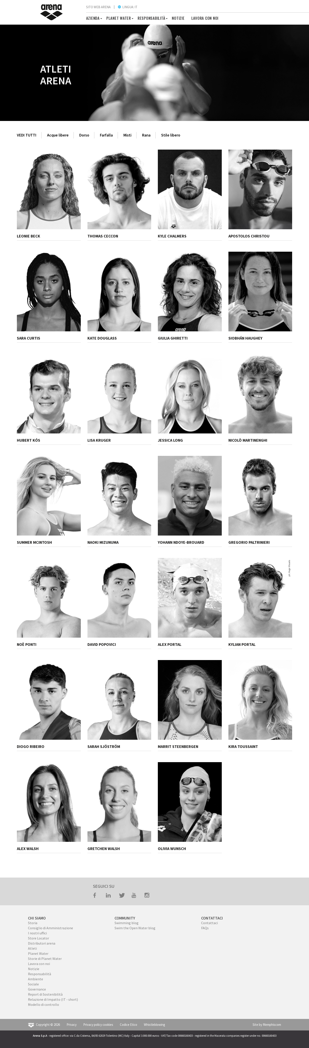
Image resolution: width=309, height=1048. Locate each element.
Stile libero (170, 135)
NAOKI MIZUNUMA (103, 542)
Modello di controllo (43, 1004)
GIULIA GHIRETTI (173, 338)
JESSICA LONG (170, 440)
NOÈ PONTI (26, 644)
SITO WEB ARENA (98, 7)
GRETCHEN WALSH (103, 848)
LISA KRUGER (99, 440)
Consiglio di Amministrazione (50, 928)
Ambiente (35, 979)
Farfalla (106, 135)
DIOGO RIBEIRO (30, 746)
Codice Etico (128, 1024)
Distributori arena (41, 943)
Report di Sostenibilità (45, 994)
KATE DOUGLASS (102, 338)
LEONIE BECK (28, 236)
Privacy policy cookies (98, 1024)
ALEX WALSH (28, 848)
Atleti (32, 948)
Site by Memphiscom (267, 1024)
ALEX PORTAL (169, 644)
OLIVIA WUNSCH (172, 848)
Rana (146, 135)
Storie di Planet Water (45, 958)
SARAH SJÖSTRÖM (103, 746)
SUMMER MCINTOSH (34, 542)
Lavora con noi (205, 18)
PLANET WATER (118, 18)
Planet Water (38, 953)
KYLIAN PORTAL (242, 644)
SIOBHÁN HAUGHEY (245, 338)
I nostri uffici (37, 933)
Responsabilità (39, 974)
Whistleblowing (154, 1024)
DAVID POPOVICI (101, 644)
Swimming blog (127, 923)
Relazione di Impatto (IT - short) (53, 999)
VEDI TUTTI (26, 135)
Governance (37, 989)
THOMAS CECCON (102, 236)
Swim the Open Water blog (135, 928)
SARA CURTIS (28, 338)
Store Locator (38, 938)
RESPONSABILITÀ (151, 18)
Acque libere (58, 135)
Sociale (33, 984)
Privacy (72, 1024)
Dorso (84, 135)
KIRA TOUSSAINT (243, 746)
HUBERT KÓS (28, 440)
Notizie (178, 18)
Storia (32, 923)
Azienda (93, 18)
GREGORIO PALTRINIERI (249, 542)
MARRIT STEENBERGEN (178, 746)
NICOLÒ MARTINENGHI (247, 440)
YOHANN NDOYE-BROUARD (181, 542)
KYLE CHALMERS (172, 236)
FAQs (205, 928)
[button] (100, 18)
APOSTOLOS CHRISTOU (248, 236)
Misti (127, 135)
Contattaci (209, 923)
